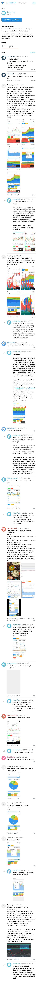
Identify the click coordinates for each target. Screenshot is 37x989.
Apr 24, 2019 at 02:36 (22, 757)
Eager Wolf (10, 74)
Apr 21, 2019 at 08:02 (23, 663)
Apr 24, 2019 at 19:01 (17, 803)
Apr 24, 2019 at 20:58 (17, 905)
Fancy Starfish (11, 663)
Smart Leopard (12, 528)
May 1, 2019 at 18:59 (20, 74)
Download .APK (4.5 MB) (11, 19)
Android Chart (11, 3)
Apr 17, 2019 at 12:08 (21, 342)
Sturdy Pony (11, 12)
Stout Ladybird (11, 715)
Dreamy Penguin (12, 478)
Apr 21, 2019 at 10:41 (23, 715)
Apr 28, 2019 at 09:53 (21, 56)
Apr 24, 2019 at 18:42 (17, 85)
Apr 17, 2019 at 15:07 (24, 478)
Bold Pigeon (11, 757)
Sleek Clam (11, 342)
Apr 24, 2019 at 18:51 (17, 256)
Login (34, 3)
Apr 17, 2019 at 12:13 (21, 428)
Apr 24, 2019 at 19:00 (17, 766)
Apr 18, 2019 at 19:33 (23, 528)
